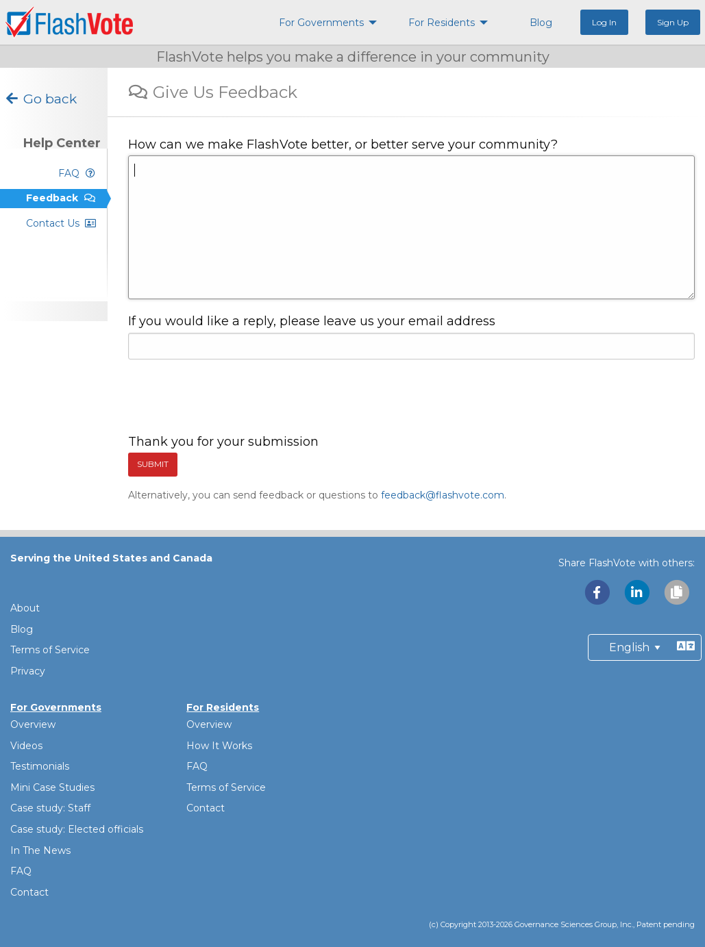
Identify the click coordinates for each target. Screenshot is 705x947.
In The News (40, 850)
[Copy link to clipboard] (676, 592)
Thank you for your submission (223, 441)
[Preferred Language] (645, 647)
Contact (29, 892)
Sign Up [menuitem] (673, 22)
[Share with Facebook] (598, 592)
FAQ (21, 871)
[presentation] (232, 397)
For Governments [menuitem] (321, 22)
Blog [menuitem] (541, 22)
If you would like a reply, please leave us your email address (311, 321)
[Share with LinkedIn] (638, 592)
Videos (26, 746)
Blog (21, 629)
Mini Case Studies (52, 787)
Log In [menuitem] (604, 22)
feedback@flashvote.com (442, 495)
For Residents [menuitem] (441, 22)
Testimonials (39, 766)
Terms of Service (50, 650)
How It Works (219, 746)
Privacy (27, 671)
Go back (40, 98)
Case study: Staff (50, 808)
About (25, 608)
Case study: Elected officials (76, 829)
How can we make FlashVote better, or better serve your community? (343, 144)
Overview (32, 724)
